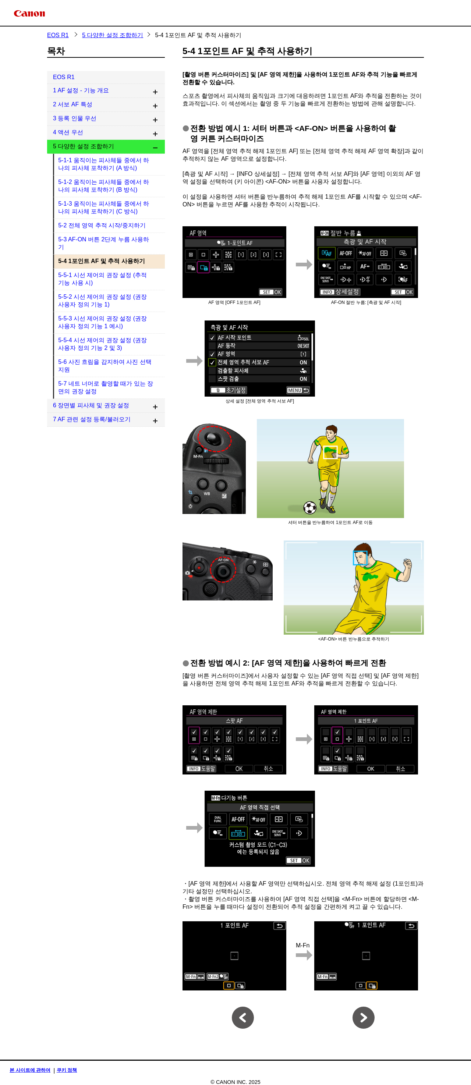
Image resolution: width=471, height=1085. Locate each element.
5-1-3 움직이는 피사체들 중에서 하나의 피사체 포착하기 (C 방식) (103, 207)
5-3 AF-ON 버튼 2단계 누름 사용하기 (103, 243)
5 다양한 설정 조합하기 (112, 35)
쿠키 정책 (67, 1070)
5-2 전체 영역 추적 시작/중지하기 (101, 225)
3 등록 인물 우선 (74, 118)
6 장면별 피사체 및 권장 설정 (91, 405)
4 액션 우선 (68, 132)
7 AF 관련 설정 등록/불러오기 (92, 419)
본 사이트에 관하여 (30, 1070)
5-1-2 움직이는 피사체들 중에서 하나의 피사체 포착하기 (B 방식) (103, 186)
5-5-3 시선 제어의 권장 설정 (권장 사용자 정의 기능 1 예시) (102, 322)
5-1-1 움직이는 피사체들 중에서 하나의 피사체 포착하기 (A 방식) (103, 164)
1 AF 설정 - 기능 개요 (81, 90)
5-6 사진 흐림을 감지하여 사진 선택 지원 (104, 366)
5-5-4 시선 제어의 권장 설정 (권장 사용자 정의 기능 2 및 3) (102, 344)
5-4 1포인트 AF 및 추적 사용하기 (101, 261)
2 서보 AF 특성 (72, 104)
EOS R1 (58, 35)
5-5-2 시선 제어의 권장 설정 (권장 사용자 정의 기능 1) (102, 301)
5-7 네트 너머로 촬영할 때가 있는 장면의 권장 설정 (105, 387)
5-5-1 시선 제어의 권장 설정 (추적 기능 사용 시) (102, 279)
